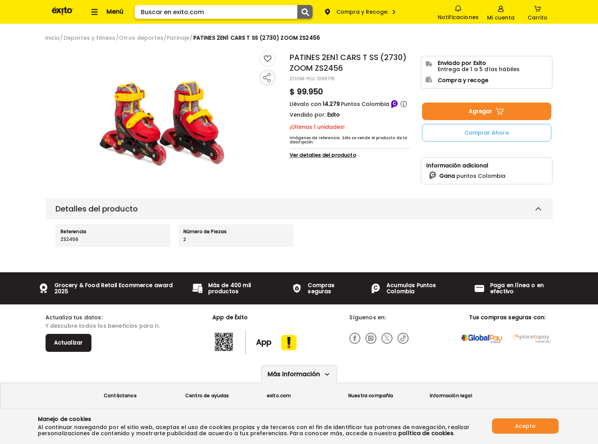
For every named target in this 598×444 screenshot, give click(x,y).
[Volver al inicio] (62, 14)
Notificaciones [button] (458, 11)
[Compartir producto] (266, 78)
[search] (224, 12)
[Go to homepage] (52, 37)
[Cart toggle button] (538, 12)
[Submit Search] (305, 12)
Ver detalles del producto (323, 175)
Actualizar (68, 342)
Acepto (525, 426)
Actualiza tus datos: (74, 317)
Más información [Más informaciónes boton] (293, 374)
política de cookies (425, 433)
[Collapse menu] (105, 12)
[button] (403, 104)
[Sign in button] (500, 11)
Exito (333, 115)
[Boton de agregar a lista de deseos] (268, 59)
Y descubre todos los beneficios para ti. (103, 326)
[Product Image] (162, 119)
